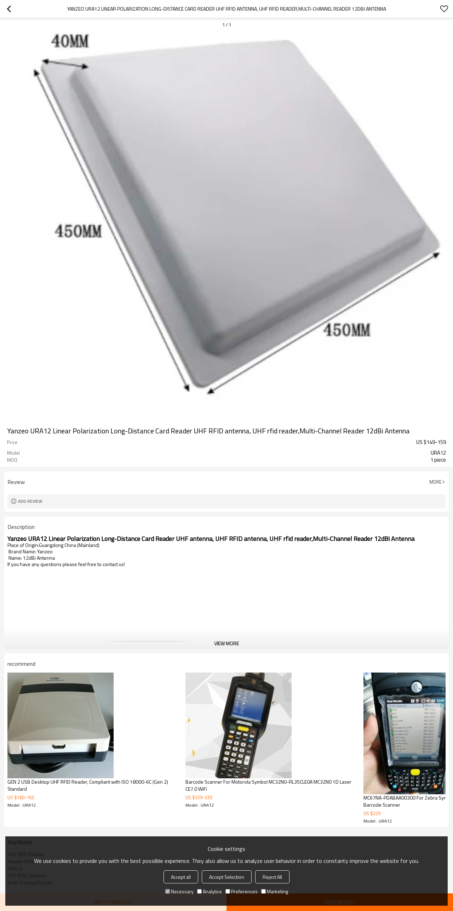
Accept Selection (226, 877)
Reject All (272, 877)
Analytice (209, 891)
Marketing (274, 891)
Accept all (181, 877)
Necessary (179, 891)
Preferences (241, 891)
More (435, 481)
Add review (30, 501)
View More (226, 643)
